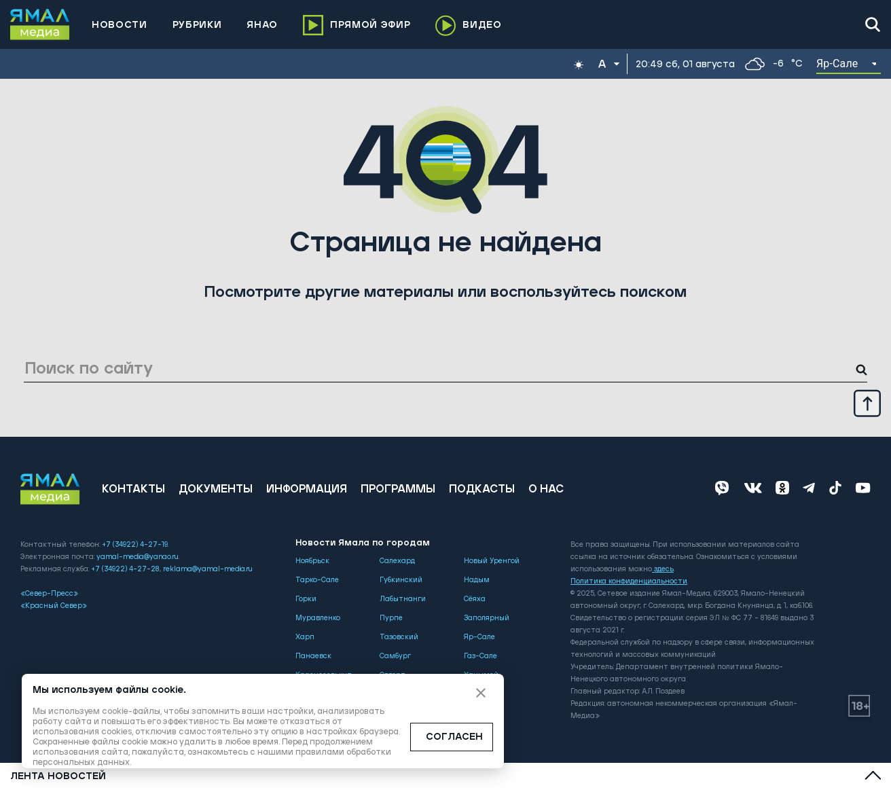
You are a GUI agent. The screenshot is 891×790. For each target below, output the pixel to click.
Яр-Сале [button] (837, 63)
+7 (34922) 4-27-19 (135, 544)
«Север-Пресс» (49, 593)
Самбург (395, 656)
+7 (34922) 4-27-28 (125, 569)
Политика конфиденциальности (628, 581)
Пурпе (391, 618)
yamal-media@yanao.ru (137, 557)
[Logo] (40, 24)
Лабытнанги (403, 599)
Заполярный (486, 618)
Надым (477, 580)
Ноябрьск (312, 561)
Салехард (397, 561)
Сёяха (475, 599)
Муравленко (317, 618)
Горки (305, 599)
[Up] (867, 402)
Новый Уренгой (492, 561)
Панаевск (313, 656)
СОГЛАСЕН (454, 737)
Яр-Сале (479, 637)
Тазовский (399, 637)
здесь (663, 569)
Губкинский (401, 580)
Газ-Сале (480, 656)
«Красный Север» (53, 606)
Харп (304, 637)
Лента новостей (58, 776)
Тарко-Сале (317, 580)
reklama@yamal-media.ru (208, 569)
